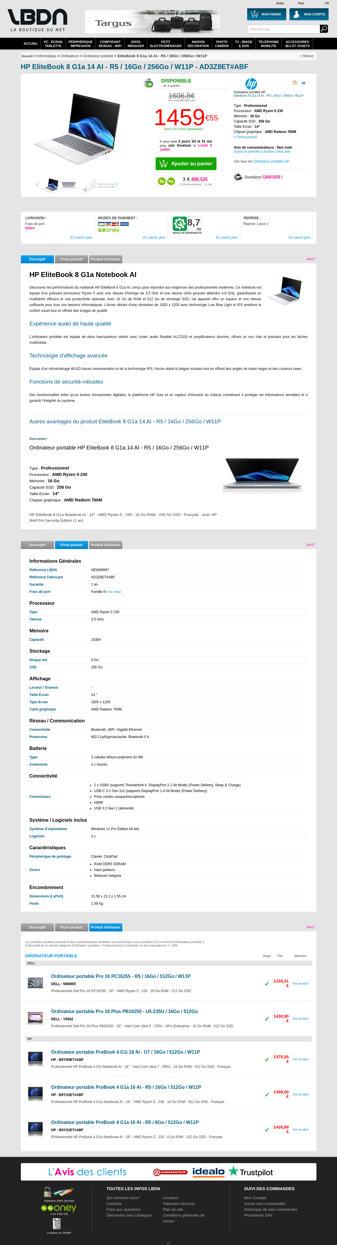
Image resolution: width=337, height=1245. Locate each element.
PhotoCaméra (222, 44)
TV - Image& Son (243, 44)
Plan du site (173, 1209)
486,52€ (195, 181)
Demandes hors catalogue (129, 1215)
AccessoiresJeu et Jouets (297, 44)
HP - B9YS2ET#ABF (67, 1130)
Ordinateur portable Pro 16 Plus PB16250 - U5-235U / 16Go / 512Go (124, 1011)
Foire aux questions (123, 1209)
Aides (280, 3)
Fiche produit (72, 259)
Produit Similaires (105, 259)
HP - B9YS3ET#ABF (67, 1095)
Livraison (170, 1198)
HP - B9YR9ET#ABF (67, 1060)
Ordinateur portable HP (271, 161)
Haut (310, 259)
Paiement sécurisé (179, 1203)
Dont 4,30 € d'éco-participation (183, 129)
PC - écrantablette (53, 44)
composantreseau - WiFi (110, 44)
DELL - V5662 (62, 1019)
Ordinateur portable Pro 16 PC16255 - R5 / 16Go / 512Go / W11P (121, 976)
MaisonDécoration (198, 44)
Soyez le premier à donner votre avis (262, 152)
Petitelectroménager (166, 44)
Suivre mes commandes (265, 1203)
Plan (301, 3)
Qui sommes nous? (123, 1198)
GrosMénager (136, 44)
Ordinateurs (70, 56)
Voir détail (114, 591)
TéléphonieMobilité (268, 44)
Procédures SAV (258, 1215)
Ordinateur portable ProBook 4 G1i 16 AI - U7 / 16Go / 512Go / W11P (125, 1052)
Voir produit (300, 983)
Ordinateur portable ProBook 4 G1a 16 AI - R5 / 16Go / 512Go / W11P (126, 1087)
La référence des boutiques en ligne (36, 24)
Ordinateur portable (98, 56)
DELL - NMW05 (63, 984)
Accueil (31, 43)
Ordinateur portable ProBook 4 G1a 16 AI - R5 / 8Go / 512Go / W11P (125, 1122)
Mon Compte (255, 1198)
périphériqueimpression (81, 44)
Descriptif (37, 259)
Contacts (114, 1203)
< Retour (306, 56)
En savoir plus (81, 237)
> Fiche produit (245, 137)
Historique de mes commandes (271, 1209)
